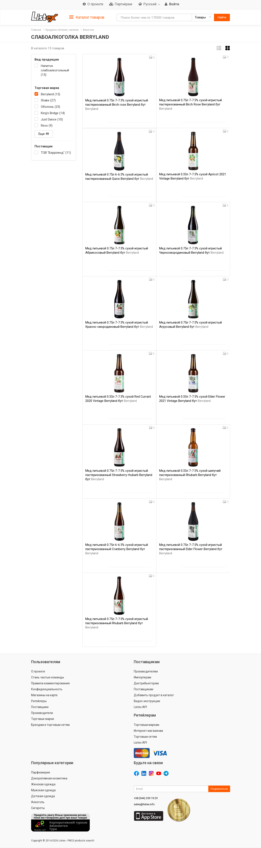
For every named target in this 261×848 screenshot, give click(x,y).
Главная (36, 29)
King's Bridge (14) (53, 113)
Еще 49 (44, 134)
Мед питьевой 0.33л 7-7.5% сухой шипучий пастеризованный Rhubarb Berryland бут (190, 475)
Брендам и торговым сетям (50, 724)
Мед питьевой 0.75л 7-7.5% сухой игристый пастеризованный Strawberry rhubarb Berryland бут (118, 475)
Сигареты (38, 808)
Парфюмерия (40, 772)
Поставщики (39, 707)
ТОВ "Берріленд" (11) (56, 153)
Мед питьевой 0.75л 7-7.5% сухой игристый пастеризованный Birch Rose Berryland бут (190, 104)
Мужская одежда (43, 790)
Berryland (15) (50, 94)
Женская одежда (43, 784)
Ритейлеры (39, 701)
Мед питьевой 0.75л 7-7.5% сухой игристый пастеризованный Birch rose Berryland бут (116, 104)
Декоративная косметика (49, 778)
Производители (42, 713)
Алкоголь (88, 29)
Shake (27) (48, 100)
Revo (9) (46, 125)
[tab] (86, 17)
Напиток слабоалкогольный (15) (55, 70)
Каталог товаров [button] (86, 17)
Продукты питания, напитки (62, 29)
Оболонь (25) (50, 107)
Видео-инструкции (147, 701)
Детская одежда (43, 796)
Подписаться (219, 788)
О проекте (38, 671)
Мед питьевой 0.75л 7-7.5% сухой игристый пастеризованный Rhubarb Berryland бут (116, 623)
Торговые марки (42, 719)
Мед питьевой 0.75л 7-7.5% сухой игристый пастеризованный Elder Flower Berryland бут (190, 549)
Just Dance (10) (52, 119)
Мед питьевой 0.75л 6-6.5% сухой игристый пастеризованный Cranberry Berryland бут (116, 549)
